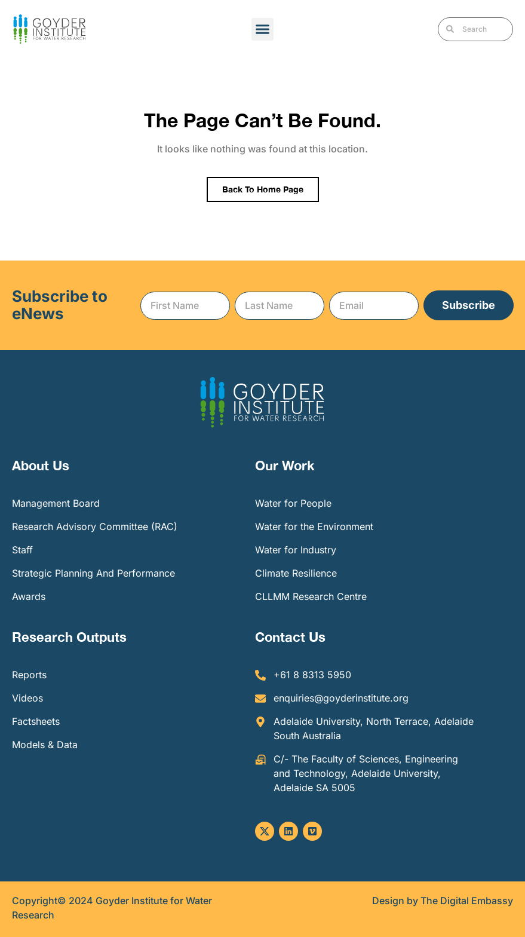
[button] (262, 29)
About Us (40, 465)
